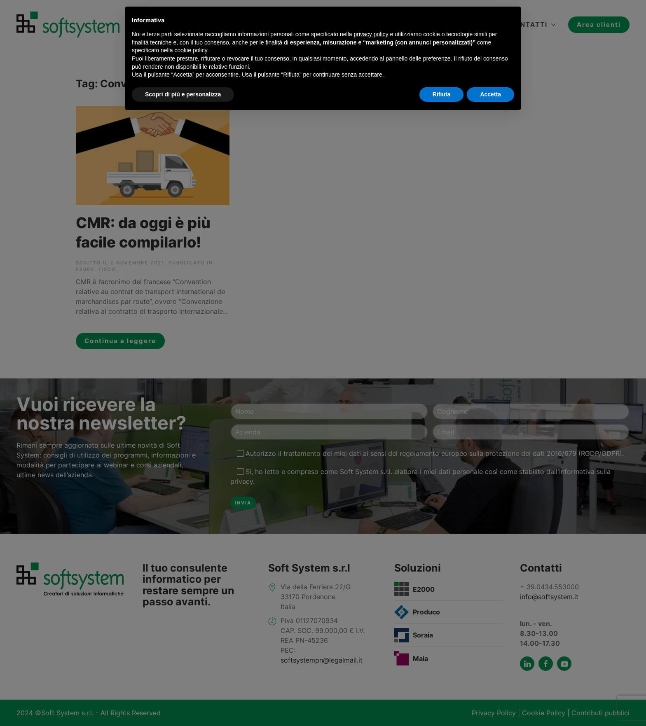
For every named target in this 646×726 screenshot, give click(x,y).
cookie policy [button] (191, 50)
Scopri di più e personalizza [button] (183, 94)
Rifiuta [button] (442, 94)
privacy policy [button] (371, 34)
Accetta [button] (490, 94)
